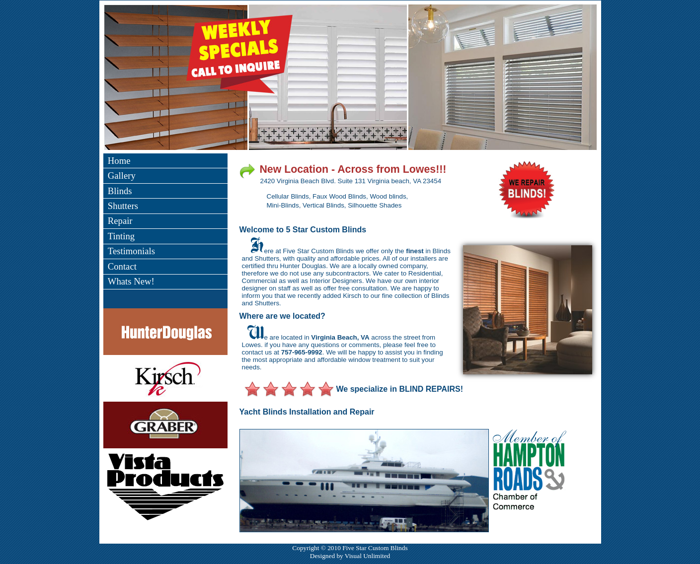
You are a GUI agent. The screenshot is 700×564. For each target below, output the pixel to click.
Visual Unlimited (367, 556)
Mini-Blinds (283, 205)
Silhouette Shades (374, 205)
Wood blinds (388, 196)
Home (119, 160)
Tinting (121, 236)
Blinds (120, 191)
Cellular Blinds (288, 196)
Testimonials (131, 251)
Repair (120, 220)
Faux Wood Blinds (339, 196)
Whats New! (131, 281)
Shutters (123, 206)
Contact (122, 266)
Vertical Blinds (323, 205)
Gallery (122, 175)
